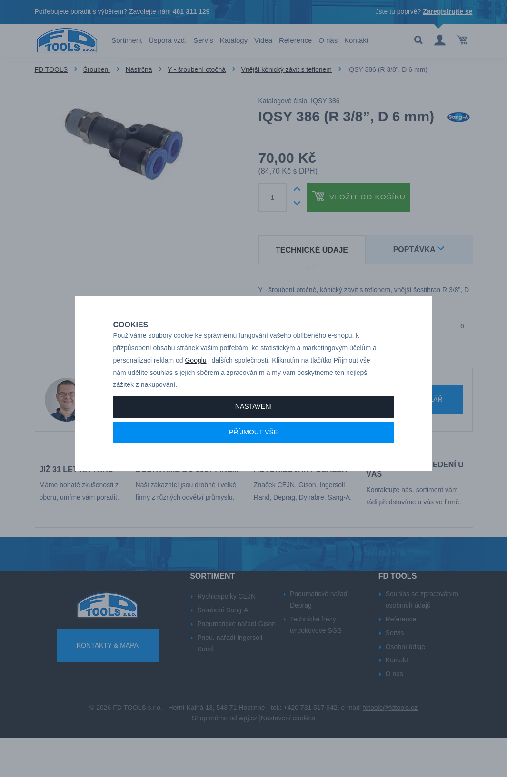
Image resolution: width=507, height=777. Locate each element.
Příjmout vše (253, 453)
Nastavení (253, 428)
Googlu (195, 381)
